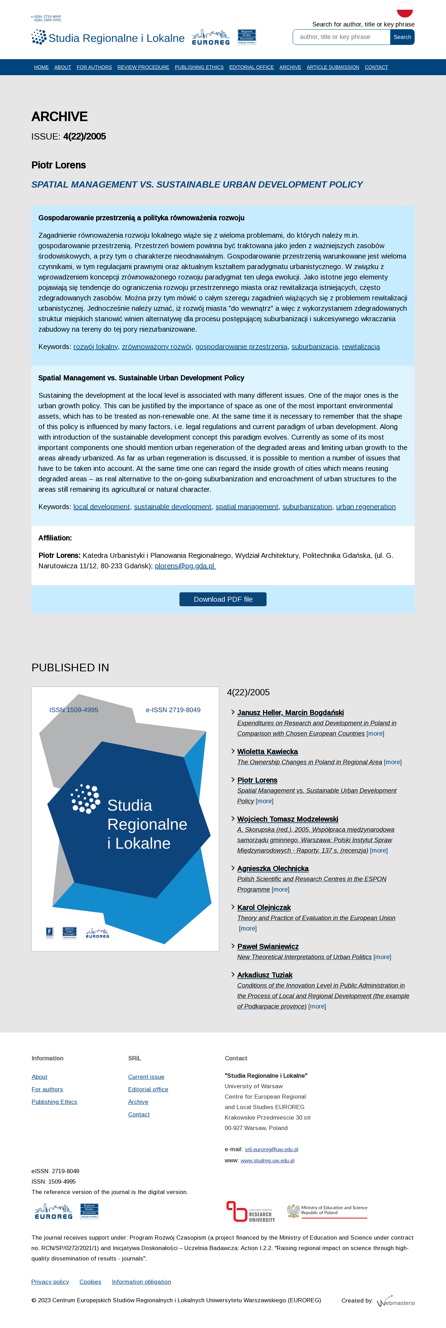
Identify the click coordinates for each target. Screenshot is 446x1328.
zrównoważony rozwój (156, 346)
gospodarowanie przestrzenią (241, 346)
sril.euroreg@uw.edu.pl (271, 1149)
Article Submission (333, 67)
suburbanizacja (315, 346)
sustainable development (173, 507)
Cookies (90, 1282)
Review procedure (143, 67)
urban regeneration (366, 507)
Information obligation (141, 1282)
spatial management (247, 507)
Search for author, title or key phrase (364, 24)
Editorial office (251, 67)
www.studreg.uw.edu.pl (267, 1160)
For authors (94, 67)
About (62, 67)
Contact (376, 67)
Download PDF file (223, 599)
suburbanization (307, 507)
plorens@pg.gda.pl (185, 566)
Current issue (146, 1077)
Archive (290, 67)
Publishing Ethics (199, 67)
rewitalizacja (361, 346)
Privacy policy (50, 1282)
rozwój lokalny (96, 346)
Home (41, 67)
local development (102, 507)
